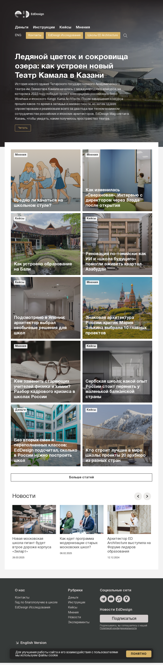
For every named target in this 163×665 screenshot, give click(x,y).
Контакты (34, 35)
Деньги (21, 27)
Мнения (83, 27)
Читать (23, 128)
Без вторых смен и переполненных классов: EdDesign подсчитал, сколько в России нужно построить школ (45, 450)
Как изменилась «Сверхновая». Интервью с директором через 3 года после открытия (114, 197)
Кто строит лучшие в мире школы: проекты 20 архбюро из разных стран (116, 456)
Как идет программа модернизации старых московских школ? (79, 543)
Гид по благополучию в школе (36, 602)
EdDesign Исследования (64, 35)
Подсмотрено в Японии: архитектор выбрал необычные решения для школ (40, 325)
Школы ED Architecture (102, 35)
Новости (74, 617)
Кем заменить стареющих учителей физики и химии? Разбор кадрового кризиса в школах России (44, 389)
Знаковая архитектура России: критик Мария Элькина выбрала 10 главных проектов (116, 325)
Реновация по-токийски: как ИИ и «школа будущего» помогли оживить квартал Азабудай (116, 261)
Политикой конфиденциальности (118, 628)
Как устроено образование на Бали (43, 266)
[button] (138, 496)
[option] (34, 533)
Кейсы (65, 27)
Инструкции (44, 27)
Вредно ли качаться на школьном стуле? (38, 202)
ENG (18, 35)
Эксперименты (78, 622)
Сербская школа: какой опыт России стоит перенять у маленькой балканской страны (116, 389)
